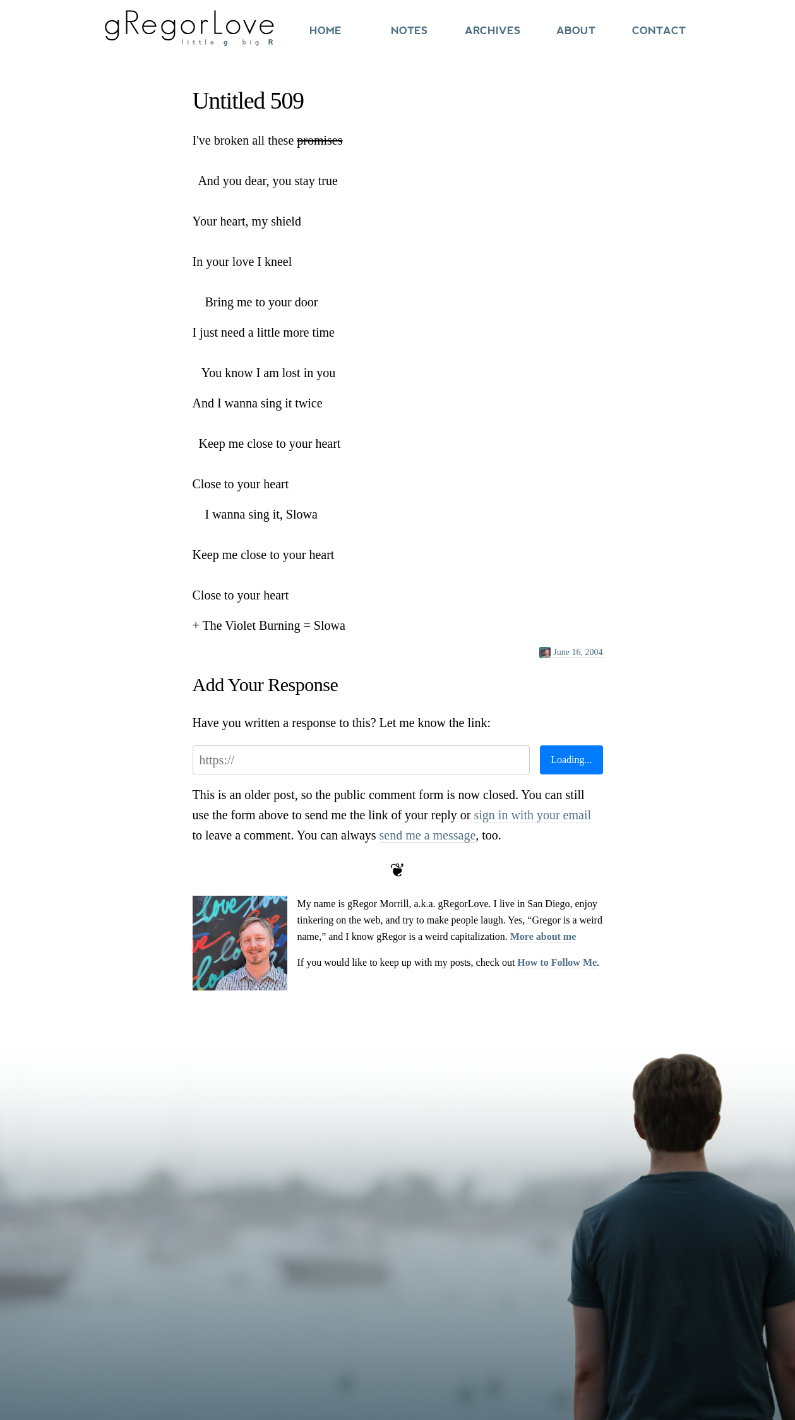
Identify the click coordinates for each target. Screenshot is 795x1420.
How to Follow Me (557, 962)
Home (325, 31)
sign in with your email (533, 815)
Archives (492, 31)
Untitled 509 (248, 101)
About (575, 31)
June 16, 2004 (577, 652)
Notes (409, 31)
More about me (543, 936)
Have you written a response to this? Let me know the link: (342, 723)
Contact (659, 31)
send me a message (428, 835)
